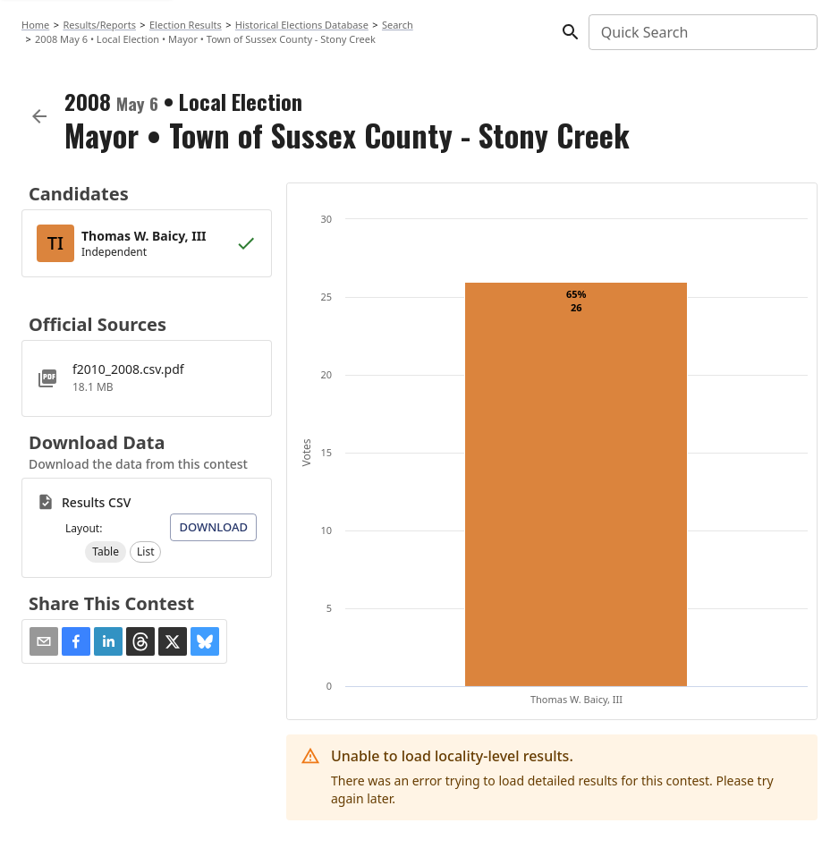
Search (397, 24)
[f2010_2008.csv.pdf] (146, 378)
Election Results (185, 24)
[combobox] (701, 32)
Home (35, 24)
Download (213, 527)
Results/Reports (99, 24)
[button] (105, 552)
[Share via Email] (44, 641)
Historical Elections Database (302, 24)
